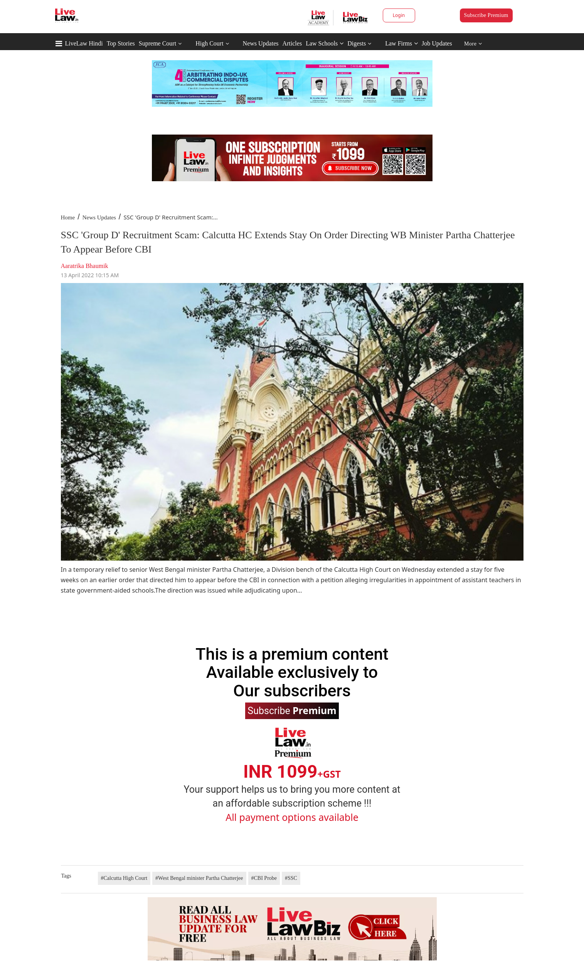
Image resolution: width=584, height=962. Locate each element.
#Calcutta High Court (124, 878)
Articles (292, 43)
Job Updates (437, 43)
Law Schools (324, 43)
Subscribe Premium (486, 15)
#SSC (291, 878)
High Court (209, 43)
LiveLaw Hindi (84, 43)
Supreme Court (157, 43)
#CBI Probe (264, 878)
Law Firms (401, 43)
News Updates (261, 43)
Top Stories (121, 43)
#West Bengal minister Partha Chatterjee (199, 878)
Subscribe (291, 710)
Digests (356, 43)
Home (68, 217)
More (473, 44)
